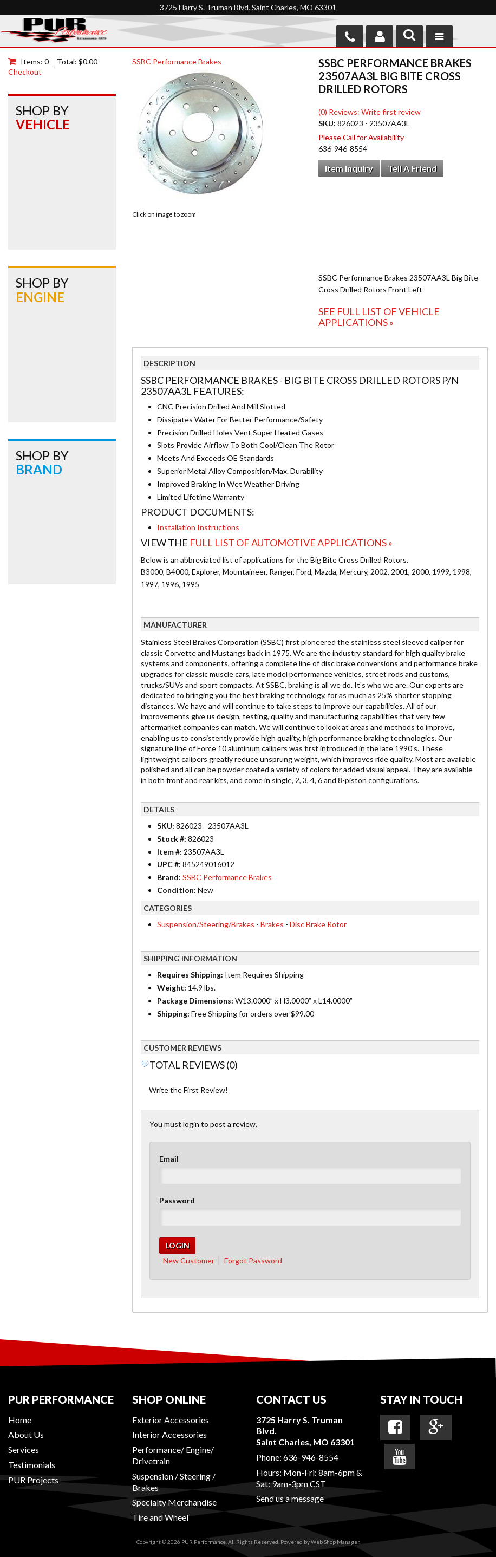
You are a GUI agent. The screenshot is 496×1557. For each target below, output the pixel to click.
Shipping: (173, 1013)
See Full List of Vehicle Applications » (379, 316)
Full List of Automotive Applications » (291, 543)
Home (19, 1420)
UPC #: (169, 864)
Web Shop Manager (335, 1542)
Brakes (272, 924)
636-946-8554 (310, 1457)
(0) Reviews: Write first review (369, 111)
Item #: (170, 851)
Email (169, 1158)
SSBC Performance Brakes (176, 61)
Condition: (176, 890)
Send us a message (290, 1498)
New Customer (188, 1260)
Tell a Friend (412, 168)
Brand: (169, 877)
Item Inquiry (349, 168)
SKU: (327, 123)
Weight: (171, 987)
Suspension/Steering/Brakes (205, 924)
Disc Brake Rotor (318, 924)
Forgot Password (253, 1260)
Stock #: (172, 838)
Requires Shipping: (190, 974)
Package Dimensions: (195, 1000)
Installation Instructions (198, 527)
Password (177, 1200)
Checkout (25, 71)
